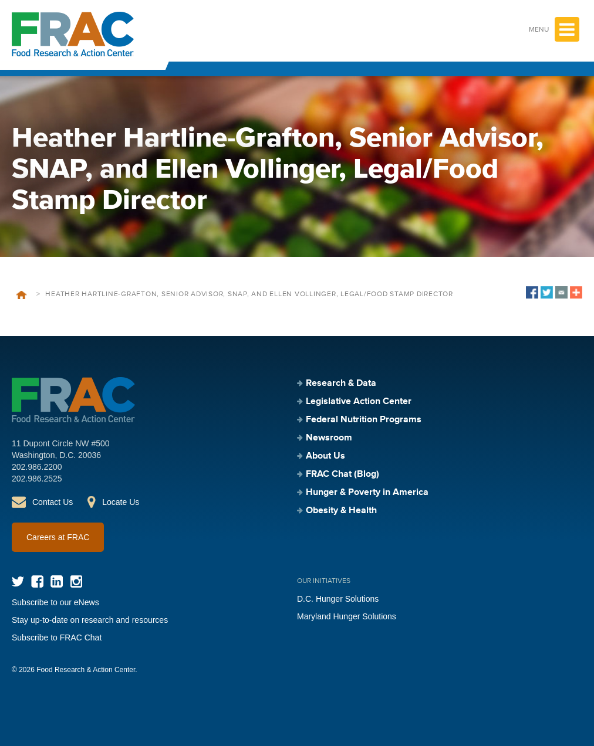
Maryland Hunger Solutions (346, 616)
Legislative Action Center (358, 401)
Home (21, 295)
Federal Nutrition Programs (363, 420)
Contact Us (52, 502)
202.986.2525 (37, 478)
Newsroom (329, 438)
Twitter (18, 581)
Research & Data (341, 383)
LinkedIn (56, 581)
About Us (325, 456)
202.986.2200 (37, 467)
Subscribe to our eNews (55, 602)
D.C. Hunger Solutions (338, 598)
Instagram (76, 581)
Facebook (37, 581)
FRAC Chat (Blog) (342, 474)
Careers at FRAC (57, 537)
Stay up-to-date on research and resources (90, 620)
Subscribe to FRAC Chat (57, 637)
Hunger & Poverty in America (367, 492)
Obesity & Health (341, 511)
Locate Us (120, 502)
